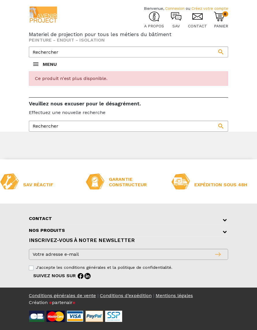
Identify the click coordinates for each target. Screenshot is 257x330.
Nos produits (47, 230)
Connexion (175, 8)
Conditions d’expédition (126, 295)
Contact (40, 218)
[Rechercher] (128, 51)
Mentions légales (174, 295)
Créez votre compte (209, 8)
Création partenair (52, 302)
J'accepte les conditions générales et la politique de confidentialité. (104, 267)
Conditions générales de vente (62, 295)
